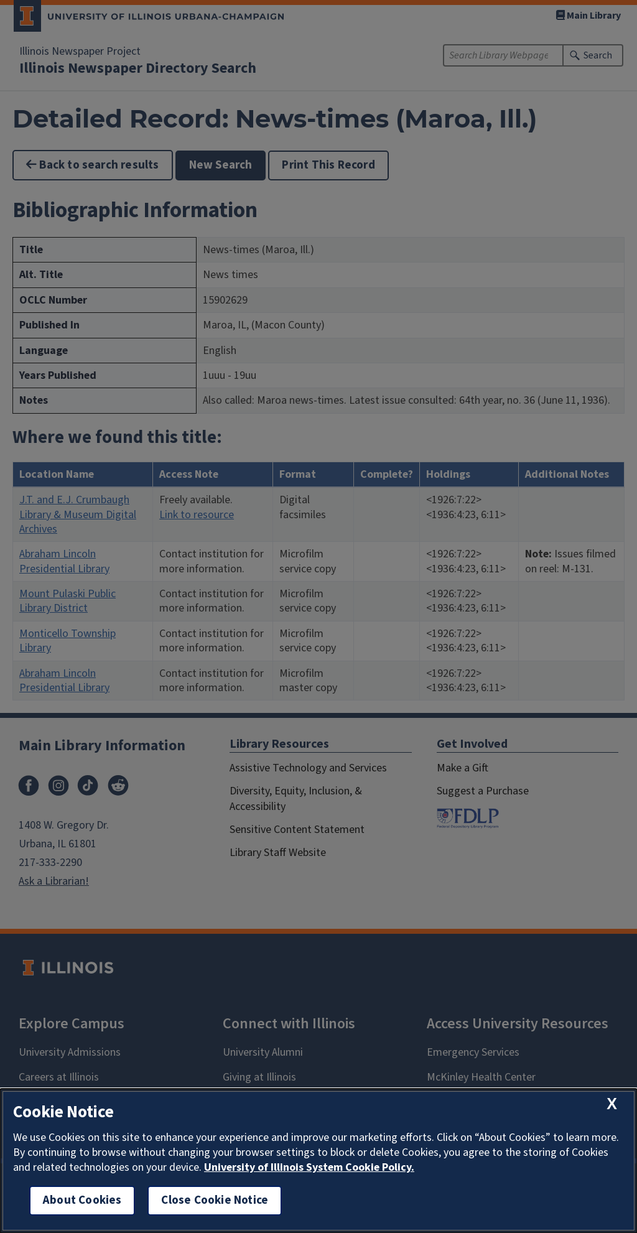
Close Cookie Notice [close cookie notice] (214, 1200)
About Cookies (82, 1200)
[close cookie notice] (612, 1104)
